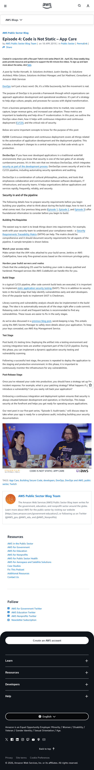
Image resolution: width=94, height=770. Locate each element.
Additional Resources (18, 573)
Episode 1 (53, 209)
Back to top (47, 748)
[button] (47, 20)
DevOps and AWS (74, 480)
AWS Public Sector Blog (15, 32)
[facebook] (12, 740)
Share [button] (7, 47)
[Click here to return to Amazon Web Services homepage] (47, 6)
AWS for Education (17, 550)
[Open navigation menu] (5, 6)
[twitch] (28, 740)
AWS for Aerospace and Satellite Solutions (29, 562)
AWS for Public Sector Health (22, 558)
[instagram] (22, 740)
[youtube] (33, 740)
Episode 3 (80, 209)
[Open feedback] (90, 385)
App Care (14, 480)
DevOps (6, 86)
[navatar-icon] (88, 6)
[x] (6, 740)
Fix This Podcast (15, 569)
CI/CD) (19, 122)
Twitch (13, 484)
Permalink (82, 43)
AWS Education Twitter (21, 612)
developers (49, 480)
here (29, 65)
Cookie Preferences (40, 757)
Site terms (21, 757)
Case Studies (14, 565)
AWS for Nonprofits (17, 554)
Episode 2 (64, 209)
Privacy (9, 757)
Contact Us (13, 577)
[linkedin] (17, 740)
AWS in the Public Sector (20, 543)
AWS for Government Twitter (24, 608)
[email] (44, 740)
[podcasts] (38, 740)
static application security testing (34, 288)
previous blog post (41, 320)
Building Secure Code (31, 480)
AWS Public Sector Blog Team (21, 43)
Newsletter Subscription (21, 619)
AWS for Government (18, 547)
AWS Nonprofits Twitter (21, 616)
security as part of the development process (25, 166)
